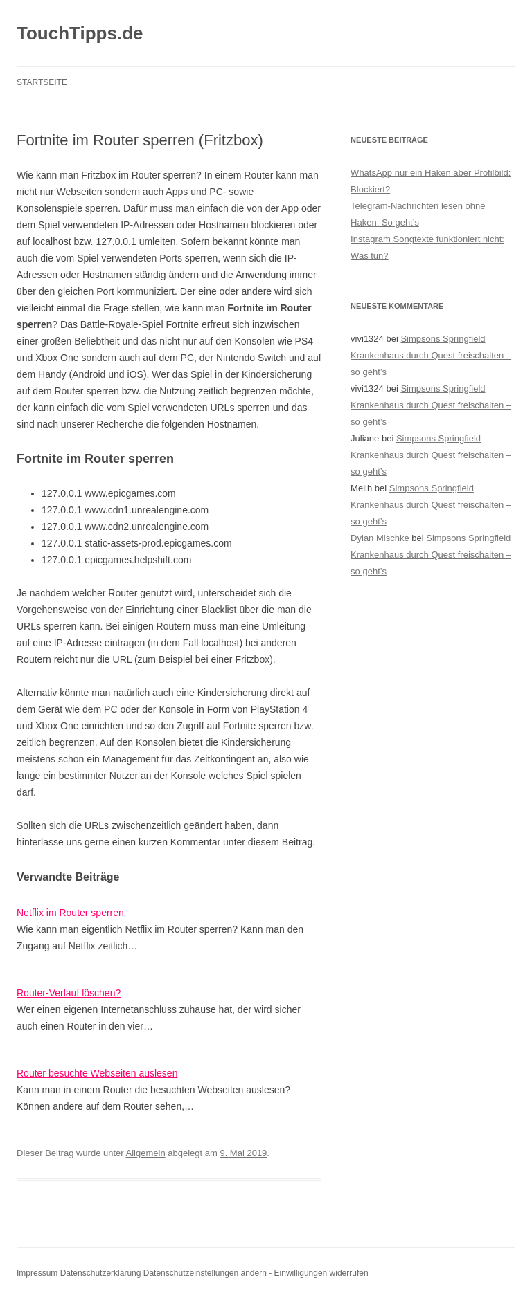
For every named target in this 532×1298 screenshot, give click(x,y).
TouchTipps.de (80, 33)
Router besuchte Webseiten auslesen (97, 1073)
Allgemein (146, 1153)
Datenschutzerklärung (100, 1273)
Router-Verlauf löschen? (69, 992)
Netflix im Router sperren (70, 912)
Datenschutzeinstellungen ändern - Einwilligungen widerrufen (256, 1273)
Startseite (42, 82)
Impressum (37, 1273)
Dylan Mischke (380, 538)
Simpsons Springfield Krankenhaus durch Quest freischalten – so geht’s (431, 355)
